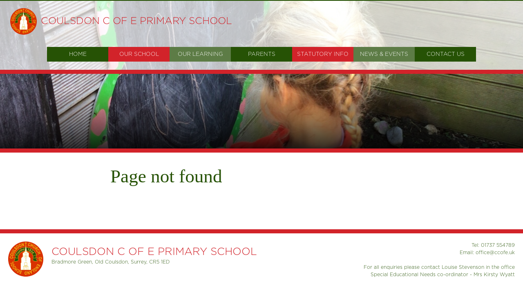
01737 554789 (498, 245)
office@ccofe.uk (495, 252)
